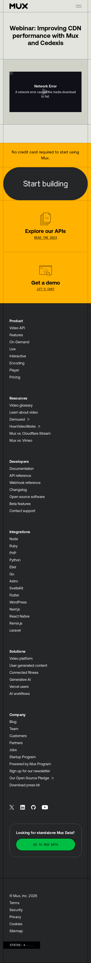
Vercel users (19, 687)
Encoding (16, 363)
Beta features (20, 504)
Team (13, 729)
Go (11, 574)
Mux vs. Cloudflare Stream (30, 433)
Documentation (21, 469)
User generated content (28, 665)
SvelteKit (16, 588)
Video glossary (21, 405)
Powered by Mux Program (30, 764)
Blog (13, 722)
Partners (16, 743)
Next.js (14, 609)
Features (16, 335)
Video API (17, 328)
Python (14, 560)
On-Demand (19, 342)
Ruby (13, 546)
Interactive (17, 356)
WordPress (18, 602)
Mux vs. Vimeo (20, 440)
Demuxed (19, 419)
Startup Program (22, 757)
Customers (18, 736)
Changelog (18, 490)
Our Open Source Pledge (31, 778)
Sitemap (16, 931)
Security (16, 910)
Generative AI (20, 679)
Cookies (15, 924)
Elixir (12, 567)
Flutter (14, 595)
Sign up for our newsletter (29, 771)
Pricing (14, 377)
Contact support (22, 511)
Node (13, 539)
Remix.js (15, 623)
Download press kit (24, 785)
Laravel (15, 630)
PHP (12, 553)
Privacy (15, 917)
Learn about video (23, 412)
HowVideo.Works (24, 426)
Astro (13, 581)
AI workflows (19, 694)
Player (14, 370)
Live (12, 349)
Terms (14, 903)
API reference (20, 476)
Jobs (13, 750)
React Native (19, 616)
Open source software (27, 497)
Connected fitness (23, 672)
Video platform (21, 658)
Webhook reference (25, 483)
